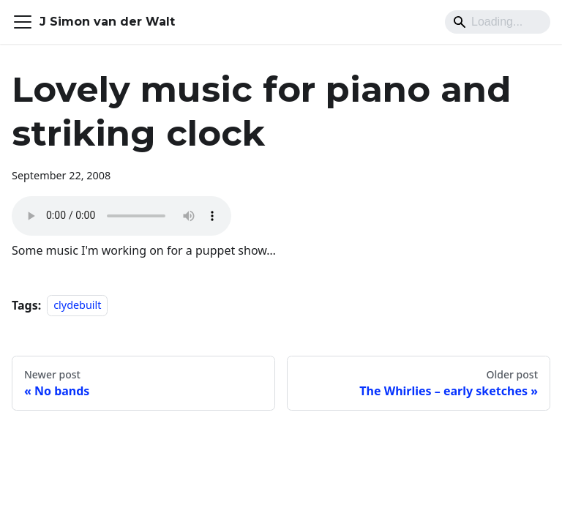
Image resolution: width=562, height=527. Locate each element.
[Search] (497, 22)
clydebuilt (77, 306)
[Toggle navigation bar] (23, 22)
